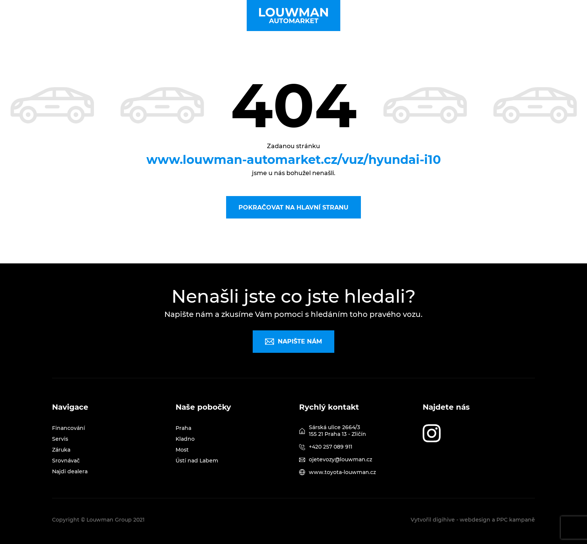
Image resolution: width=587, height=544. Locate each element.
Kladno (185, 438)
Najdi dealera (70, 471)
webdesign (475, 519)
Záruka (61, 449)
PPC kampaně (515, 519)
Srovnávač (66, 460)
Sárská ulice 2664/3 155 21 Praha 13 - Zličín (337, 430)
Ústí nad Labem (197, 460)
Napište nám (293, 341)
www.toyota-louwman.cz (342, 472)
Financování (68, 428)
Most (182, 449)
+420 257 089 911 (330, 446)
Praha (183, 428)
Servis (60, 438)
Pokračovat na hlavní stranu (293, 207)
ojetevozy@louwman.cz (340, 459)
